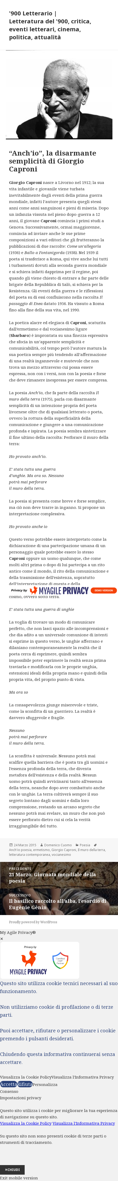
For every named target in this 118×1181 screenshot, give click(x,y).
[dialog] (59, 1134)
